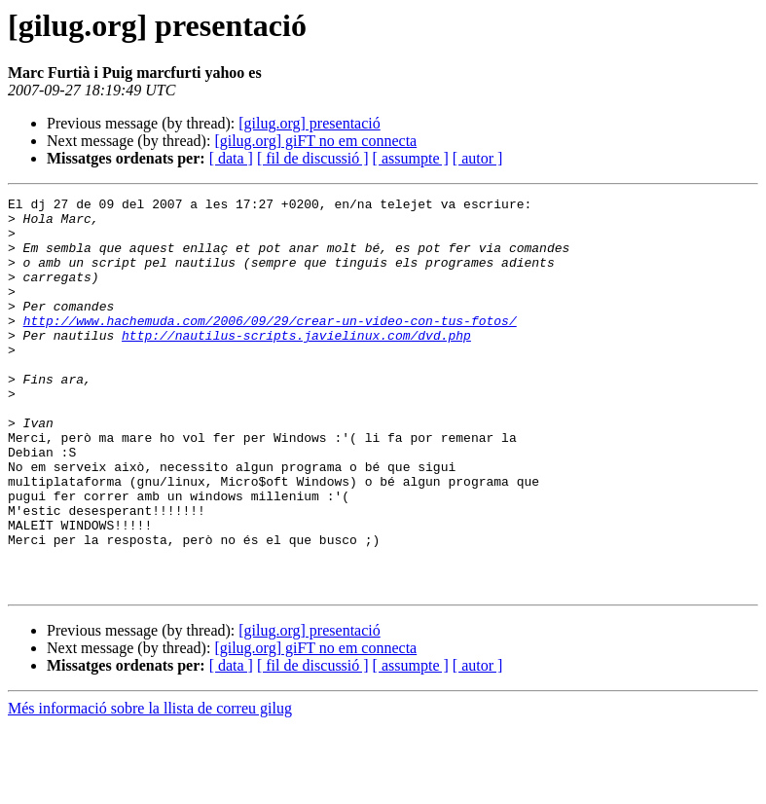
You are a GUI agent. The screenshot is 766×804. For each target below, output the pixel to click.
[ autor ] (478, 158)
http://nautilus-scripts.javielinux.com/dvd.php (296, 364)
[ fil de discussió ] (313, 158)
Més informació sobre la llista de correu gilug (150, 787)
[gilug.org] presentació (309, 123)
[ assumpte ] (411, 158)
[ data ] (231, 158)
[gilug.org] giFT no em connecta (315, 140)
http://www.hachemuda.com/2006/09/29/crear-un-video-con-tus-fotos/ (270, 346)
